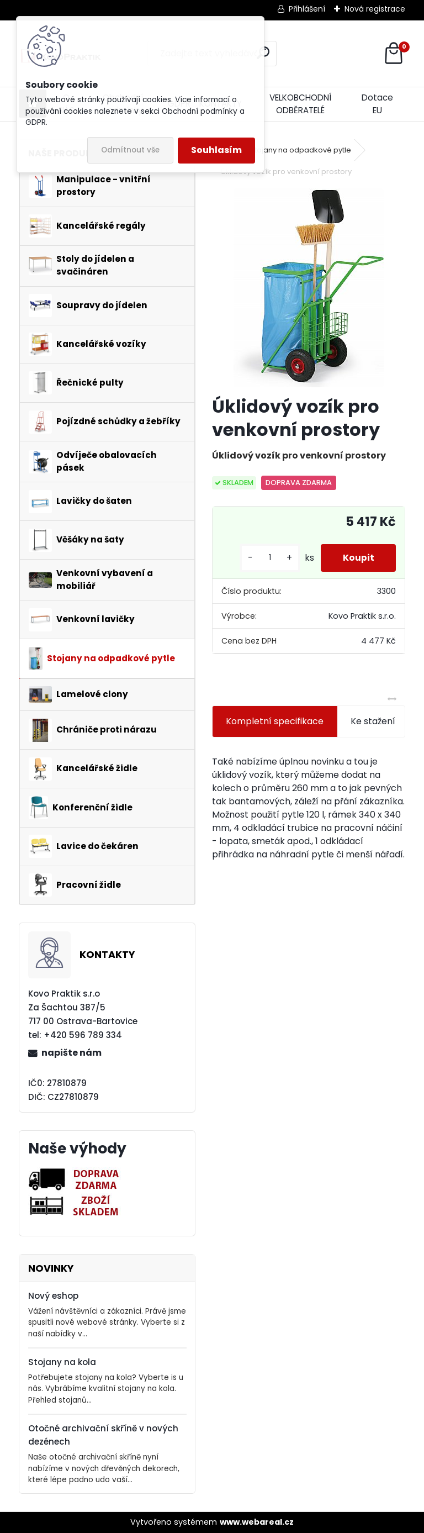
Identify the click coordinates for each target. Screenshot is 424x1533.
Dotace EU (377, 104)
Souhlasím (216, 150)
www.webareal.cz (257, 1521)
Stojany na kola (62, 1362)
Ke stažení (373, 721)
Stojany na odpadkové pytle (300, 150)
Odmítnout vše (130, 150)
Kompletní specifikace (275, 721)
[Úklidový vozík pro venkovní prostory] (309, 287)
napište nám (71, 1052)
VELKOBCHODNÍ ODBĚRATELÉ (300, 104)
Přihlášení (307, 8)
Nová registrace (374, 8)
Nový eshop (53, 1296)
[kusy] (269, 557)
